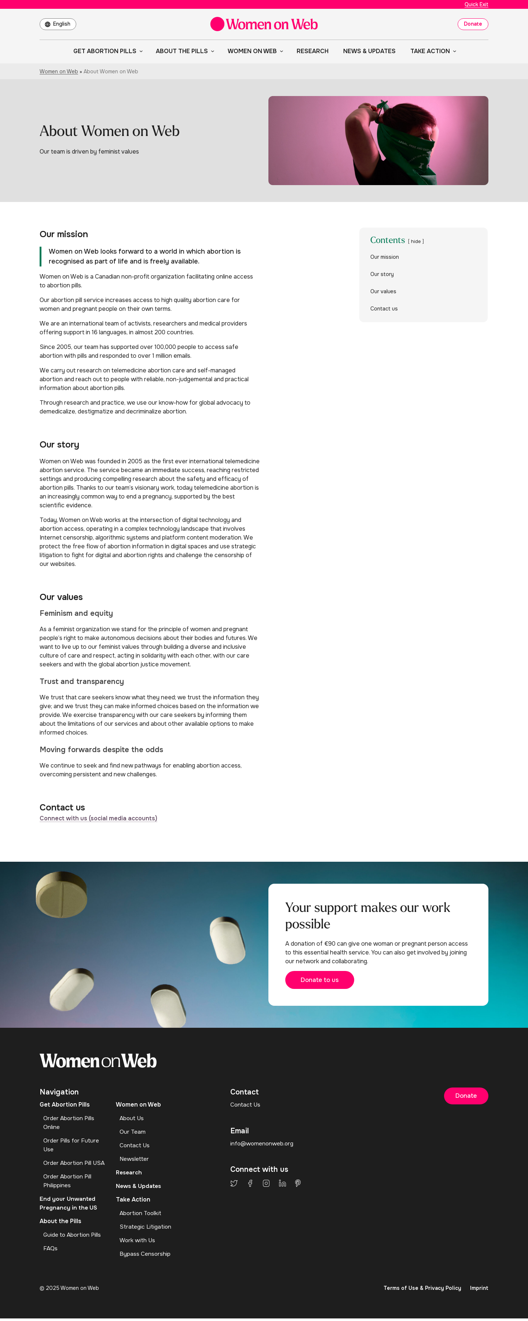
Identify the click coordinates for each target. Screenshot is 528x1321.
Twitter (234, 1185)
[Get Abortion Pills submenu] (140, 51)
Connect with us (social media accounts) (98, 818)
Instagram (266, 1185)
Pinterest (298, 1185)
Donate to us (324, 982)
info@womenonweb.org (263, 1146)
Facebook (250, 1185)
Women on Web (59, 71)
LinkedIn (282, 1185)
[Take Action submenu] (453, 51)
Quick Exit (476, 4)
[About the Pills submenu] (211, 51)
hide (416, 241)
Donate (473, 24)
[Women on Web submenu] (280, 51)
